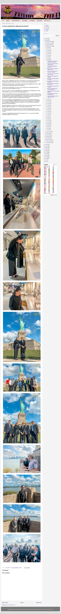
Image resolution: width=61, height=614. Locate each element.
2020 (46, 147)
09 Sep (48, 117)
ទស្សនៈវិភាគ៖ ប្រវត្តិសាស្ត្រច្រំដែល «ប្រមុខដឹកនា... (52, 67)
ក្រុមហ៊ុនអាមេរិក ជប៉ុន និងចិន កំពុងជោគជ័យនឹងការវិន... (52, 94)
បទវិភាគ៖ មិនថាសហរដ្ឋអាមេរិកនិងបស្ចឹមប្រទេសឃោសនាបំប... (52, 62)
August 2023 (48, 131)
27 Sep (48, 52)
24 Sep (48, 56)
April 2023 (48, 137)
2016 (46, 153)
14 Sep (48, 109)
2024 (46, 38)
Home (3, 20)
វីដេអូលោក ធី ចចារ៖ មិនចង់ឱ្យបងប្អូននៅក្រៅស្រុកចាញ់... (52, 69)
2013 (46, 158)
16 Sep (48, 106)
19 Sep (48, 102)
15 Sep (48, 108)
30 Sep (48, 47)
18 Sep (48, 103)
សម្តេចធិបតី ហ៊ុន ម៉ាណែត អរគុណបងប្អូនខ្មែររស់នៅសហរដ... (52, 96)
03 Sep (48, 126)
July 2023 (48, 133)
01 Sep (48, 129)
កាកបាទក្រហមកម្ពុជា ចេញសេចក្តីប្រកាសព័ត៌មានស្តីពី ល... (52, 89)
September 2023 (49, 46)
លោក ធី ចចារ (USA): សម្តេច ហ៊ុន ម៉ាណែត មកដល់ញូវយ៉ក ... (52, 72)
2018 (46, 150)
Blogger (51, 609)
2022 (46, 144)
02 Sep (48, 128)
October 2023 (48, 44)
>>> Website (46, 25)
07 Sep (48, 120)
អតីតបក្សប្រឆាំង (39, 20)
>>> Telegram (46, 29)
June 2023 (48, 134)
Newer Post (5, 602)
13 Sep (48, 111)
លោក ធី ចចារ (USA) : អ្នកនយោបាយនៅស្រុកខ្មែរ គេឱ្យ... (53, 74)
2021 (46, 146)
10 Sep (48, 115)
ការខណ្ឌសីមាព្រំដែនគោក (15, 20)
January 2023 (48, 142)
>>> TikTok (46, 30)
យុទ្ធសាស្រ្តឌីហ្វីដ (24, 20)
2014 (46, 156)
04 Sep (48, 125)
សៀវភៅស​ (8, 20)
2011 (46, 161)
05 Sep (48, 123)
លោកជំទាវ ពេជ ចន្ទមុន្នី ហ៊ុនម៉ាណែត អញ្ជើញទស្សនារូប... (52, 64)
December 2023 (49, 41)
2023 (46, 40)
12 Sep (48, 112)
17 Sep (48, 105)
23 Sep (48, 58)
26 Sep (48, 53)
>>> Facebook (46, 26)
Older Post (38, 602)
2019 (46, 149)
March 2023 (48, 139)
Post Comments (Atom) (11, 604)
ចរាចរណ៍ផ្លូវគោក (32, 20)
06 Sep (48, 122)
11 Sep (48, 114)
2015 (46, 155)
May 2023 (48, 136)
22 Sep (48, 59)
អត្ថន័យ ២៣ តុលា (47, 20)
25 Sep (48, 55)
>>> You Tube (46, 28)
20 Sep (48, 100)
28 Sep (48, 50)
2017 (46, 152)
